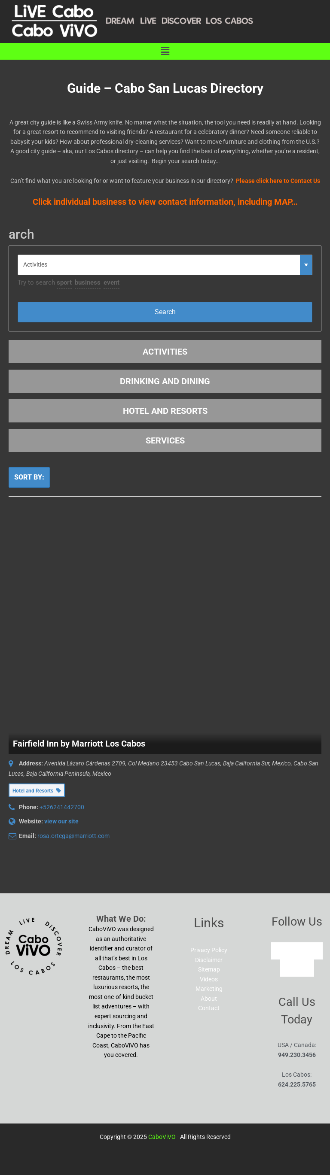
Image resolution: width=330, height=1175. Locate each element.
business (88, 282)
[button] (165, 51)
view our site (61, 821)
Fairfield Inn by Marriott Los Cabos (79, 743)
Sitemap (209, 969)
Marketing (209, 988)
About (209, 998)
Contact (209, 1008)
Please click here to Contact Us (278, 180)
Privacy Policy (208, 950)
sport (64, 282)
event (111, 282)
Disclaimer (209, 959)
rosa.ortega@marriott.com (73, 835)
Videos (209, 979)
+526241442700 (62, 807)
